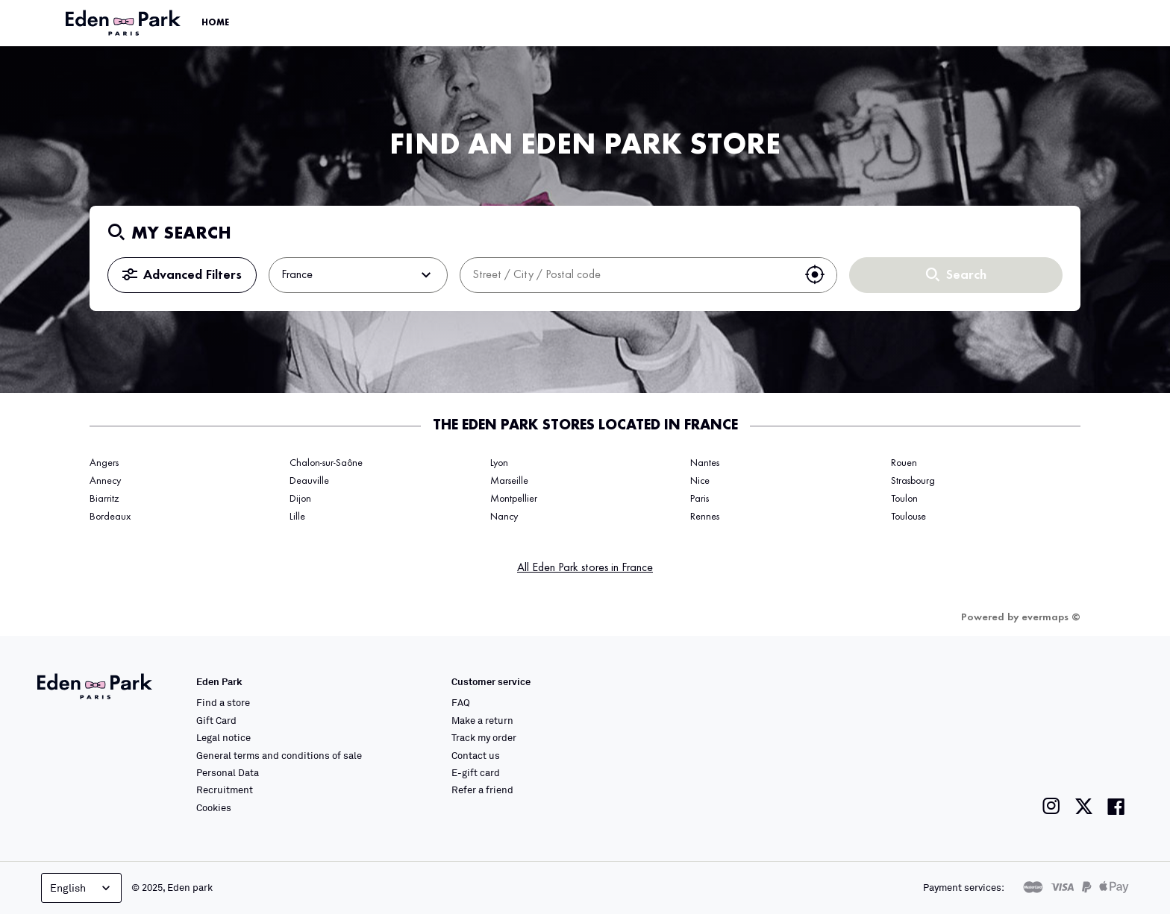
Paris (699, 499)
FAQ (460, 702)
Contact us (475, 755)
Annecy (105, 481)
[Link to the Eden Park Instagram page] (1051, 806)
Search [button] (955, 275)
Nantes (704, 463)
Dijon (300, 499)
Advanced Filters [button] (182, 275)
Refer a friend (482, 789)
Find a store (223, 702)
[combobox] (626, 275)
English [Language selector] (81, 887)
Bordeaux (110, 516)
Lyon (499, 463)
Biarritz (104, 499)
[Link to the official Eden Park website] (125, 23)
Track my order (483, 737)
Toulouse (908, 516)
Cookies (213, 807)
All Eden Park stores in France (585, 568)
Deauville (309, 481)
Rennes (704, 516)
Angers (104, 463)
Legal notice (223, 737)
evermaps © (1051, 617)
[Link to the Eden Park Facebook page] (1116, 806)
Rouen (904, 463)
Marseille (509, 481)
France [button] (358, 275)
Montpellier (513, 499)
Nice (700, 481)
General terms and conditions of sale (279, 755)
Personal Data (227, 772)
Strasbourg (913, 481)
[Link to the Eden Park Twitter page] (1083, 806)
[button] (814, 275)
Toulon (904, 499)
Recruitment (224, 789)
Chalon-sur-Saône (326, 463)
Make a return (482, 720)
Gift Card (216, 720)
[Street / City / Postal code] (626, 275)
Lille (297, 516)
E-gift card (475, 772)
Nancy (504, 516)
